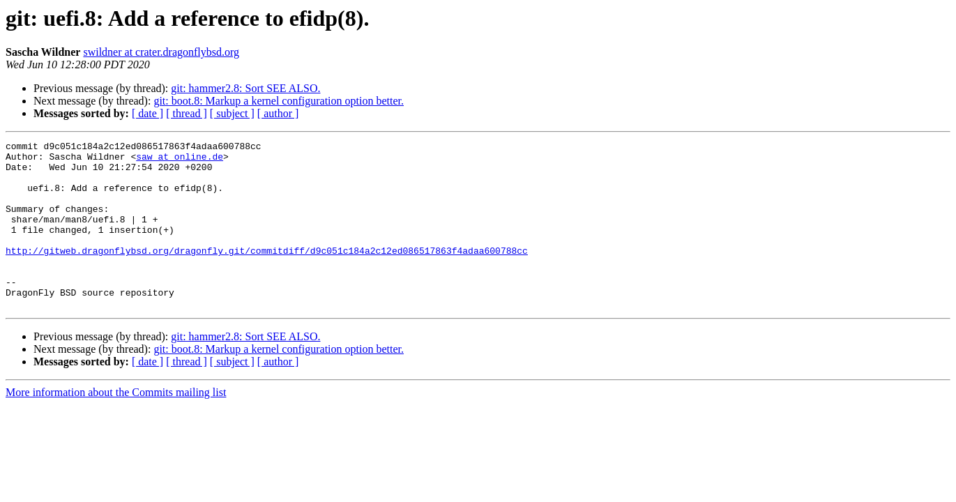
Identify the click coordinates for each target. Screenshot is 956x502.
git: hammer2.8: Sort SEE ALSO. (245, 88)
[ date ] (147, 113)
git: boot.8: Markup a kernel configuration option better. (278, 101)
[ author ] (278, 113)
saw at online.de (179, 160)
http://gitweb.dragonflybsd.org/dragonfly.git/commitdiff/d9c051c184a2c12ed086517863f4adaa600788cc (267, 273)
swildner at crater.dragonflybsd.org (161, 52)
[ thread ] (186, 113)
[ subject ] (232, 113)
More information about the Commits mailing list (116, 426)
